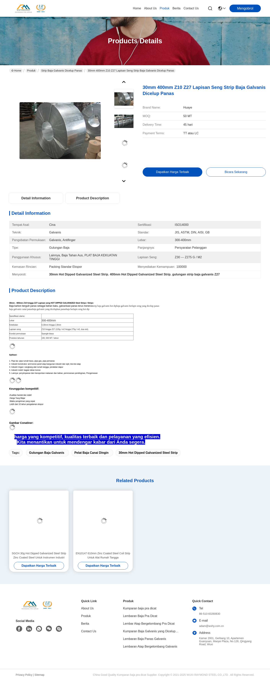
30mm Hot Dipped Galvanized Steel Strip (148, 452)
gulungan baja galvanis (46, 452)
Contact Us (191, 8)
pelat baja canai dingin (91, 452)
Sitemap (39, 674)
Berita (176, 8)
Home (137, 8)
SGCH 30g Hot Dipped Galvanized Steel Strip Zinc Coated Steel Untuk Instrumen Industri (39, 555)
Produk (164, 8)
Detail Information (35, 198)
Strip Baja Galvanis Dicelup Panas (61, 70)
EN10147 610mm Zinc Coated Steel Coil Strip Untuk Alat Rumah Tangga (103, 555)
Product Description (92, 198)
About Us (150, 8)
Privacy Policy (24, 674)
